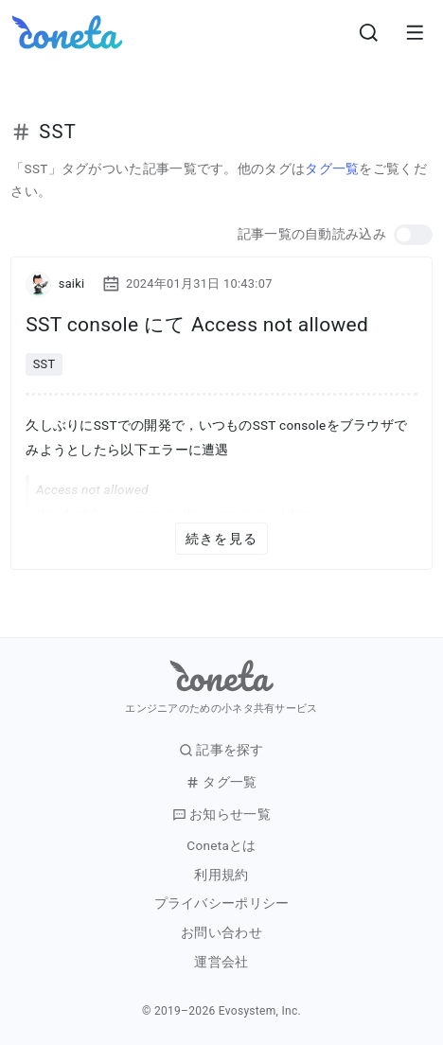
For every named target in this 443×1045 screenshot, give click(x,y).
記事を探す (221, 750)
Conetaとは (221, 846)
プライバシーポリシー (222, 903)
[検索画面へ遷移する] (369, 32)
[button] (413, 235)
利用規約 (221, 875)
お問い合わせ (221, 933)
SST (44, 364)
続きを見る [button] (221, 538)
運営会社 (221, 962)
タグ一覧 (332, 168)
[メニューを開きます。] (415, 32)
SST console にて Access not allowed (197, 324)
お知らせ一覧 (221, 814)
